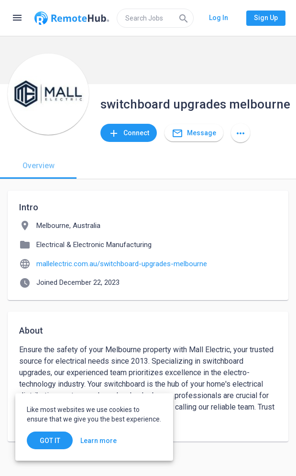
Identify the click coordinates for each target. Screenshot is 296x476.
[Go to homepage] (71, 18)
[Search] (183, 18)
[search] (155, 18)
